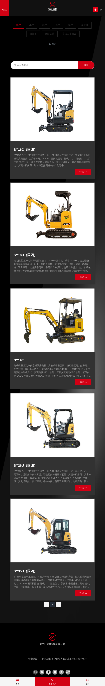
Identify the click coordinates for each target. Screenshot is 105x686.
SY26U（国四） (25, 465)
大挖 (57, 25)
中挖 (44, 25)
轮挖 (70, 25)
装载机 (84, 25)
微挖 (18, 25)
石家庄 (66, 658)
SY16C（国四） (25, 149)
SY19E (19, 360)
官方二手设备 (69, 33)
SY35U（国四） (25, 571)
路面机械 (49, 33)
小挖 (31, 25)
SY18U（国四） (25, 255)
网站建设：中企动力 (52, 658)
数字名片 (82, 658)
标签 (73, 658)
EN (100, 9)
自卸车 (33, 33)
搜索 (86, 65)
